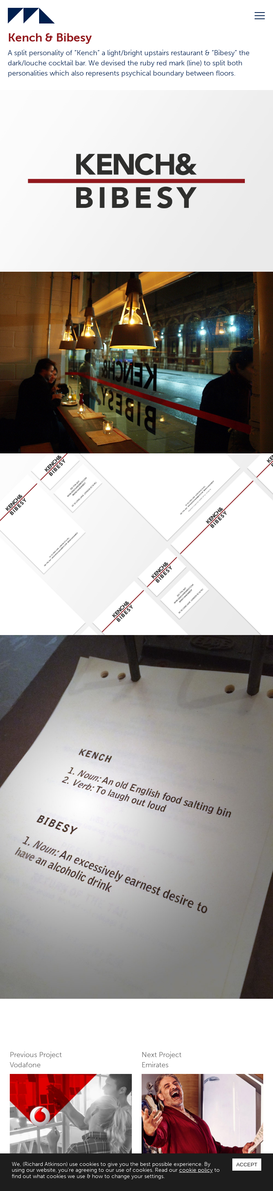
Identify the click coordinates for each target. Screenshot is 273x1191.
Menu (259, 15)
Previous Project (71, 1104)
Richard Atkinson (31, 15)
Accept (246, 1165)
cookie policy (196, 1170)
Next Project (203, 1104)
